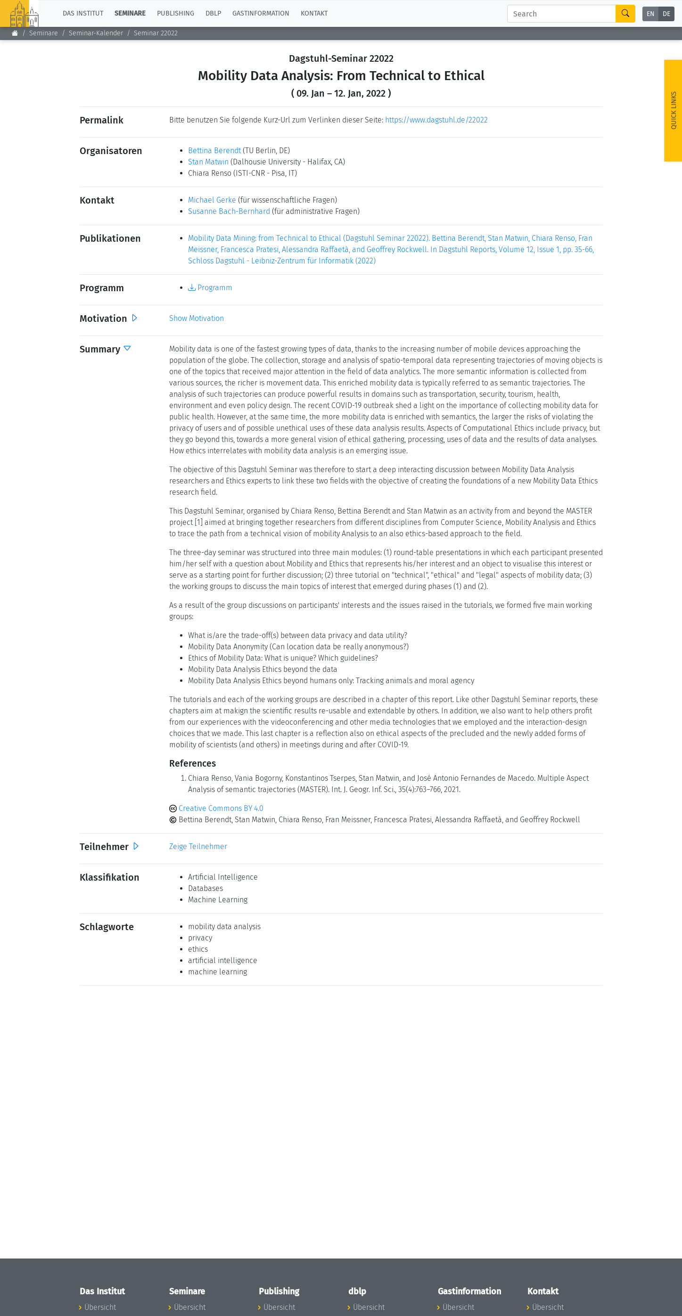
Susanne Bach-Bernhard (229, 211)
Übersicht (100, 1307)
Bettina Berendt (214, 150)
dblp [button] (213, 13)
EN (651, 14)
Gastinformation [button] (260, 13)
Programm (210, 287)
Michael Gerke (212, 200)
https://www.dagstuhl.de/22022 (436, 119)
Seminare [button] (130, 13)
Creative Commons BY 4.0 (216, 808)
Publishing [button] (175, 13)
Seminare (43, 33)
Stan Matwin (208, 161)
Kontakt (314, 13)
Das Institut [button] (83, 13)
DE (666, 14)
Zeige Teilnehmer (198, 846)
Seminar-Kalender (96, 33)
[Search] (561, 14)
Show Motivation (196, 318)
